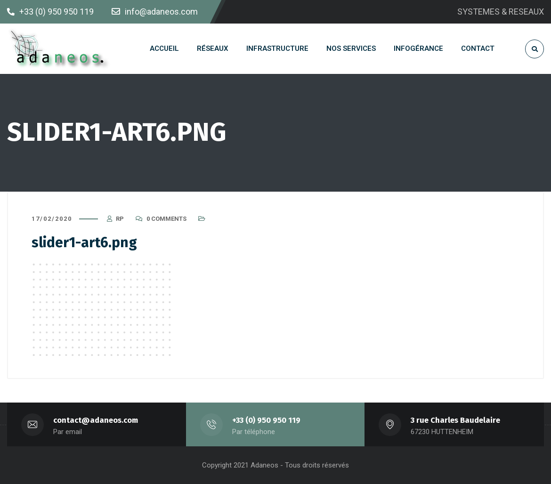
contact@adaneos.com (95, 420)
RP (120, 218)
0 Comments (166, 218)
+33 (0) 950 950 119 (266, 420)
